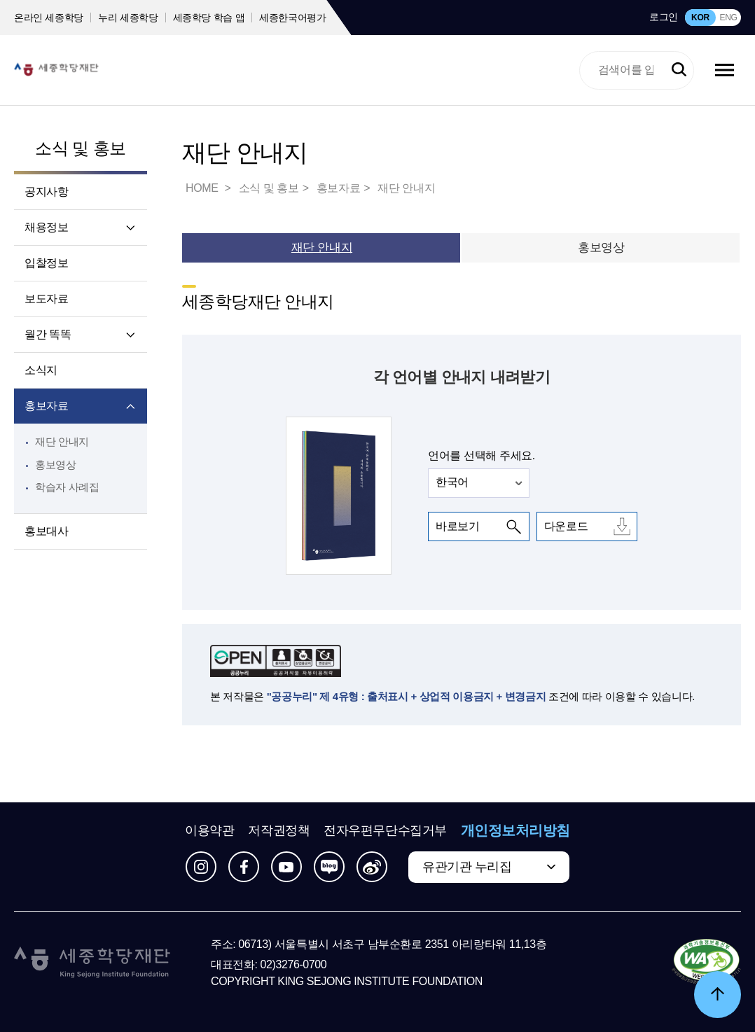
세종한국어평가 (292, 17)
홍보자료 (46, 406)
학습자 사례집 (67, 487)
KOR (700, 17)
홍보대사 (46, 531)
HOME (203, 188)
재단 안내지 (62, 441)
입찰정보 (46, 263)
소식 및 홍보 (80, 148)
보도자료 (46, 299)
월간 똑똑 (48, 334)
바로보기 (457, 526)
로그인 (663, 16)
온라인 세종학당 (48, 17)
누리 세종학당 (128, 17)
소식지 (41, 370)
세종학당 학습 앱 (209, 17)
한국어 (452, 482)
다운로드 (566, 526)
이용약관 (209, 830)
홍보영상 (55, 464)
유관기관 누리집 (466, 867)
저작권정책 (279, 830)
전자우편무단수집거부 (385, 830)
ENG (728, 17)
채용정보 (46, 227)
